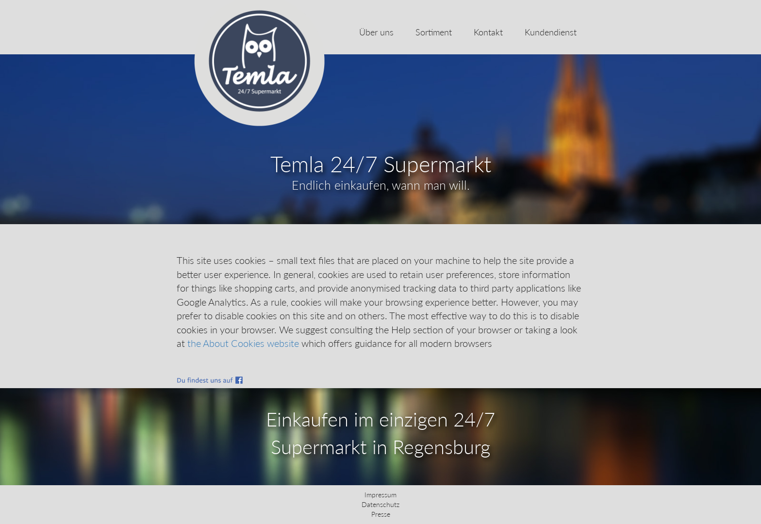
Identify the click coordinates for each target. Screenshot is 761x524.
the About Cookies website (243, 343)
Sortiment (433, 32)
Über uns (376, 32)
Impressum (380, 495)
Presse (380, 514)
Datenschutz (380, 504)
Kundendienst (551, 32)
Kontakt (488, 32)
